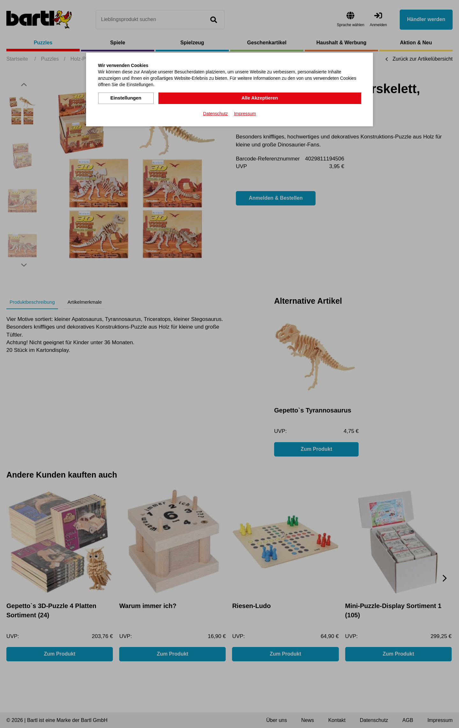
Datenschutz (215, 112)
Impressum (245, 112)
